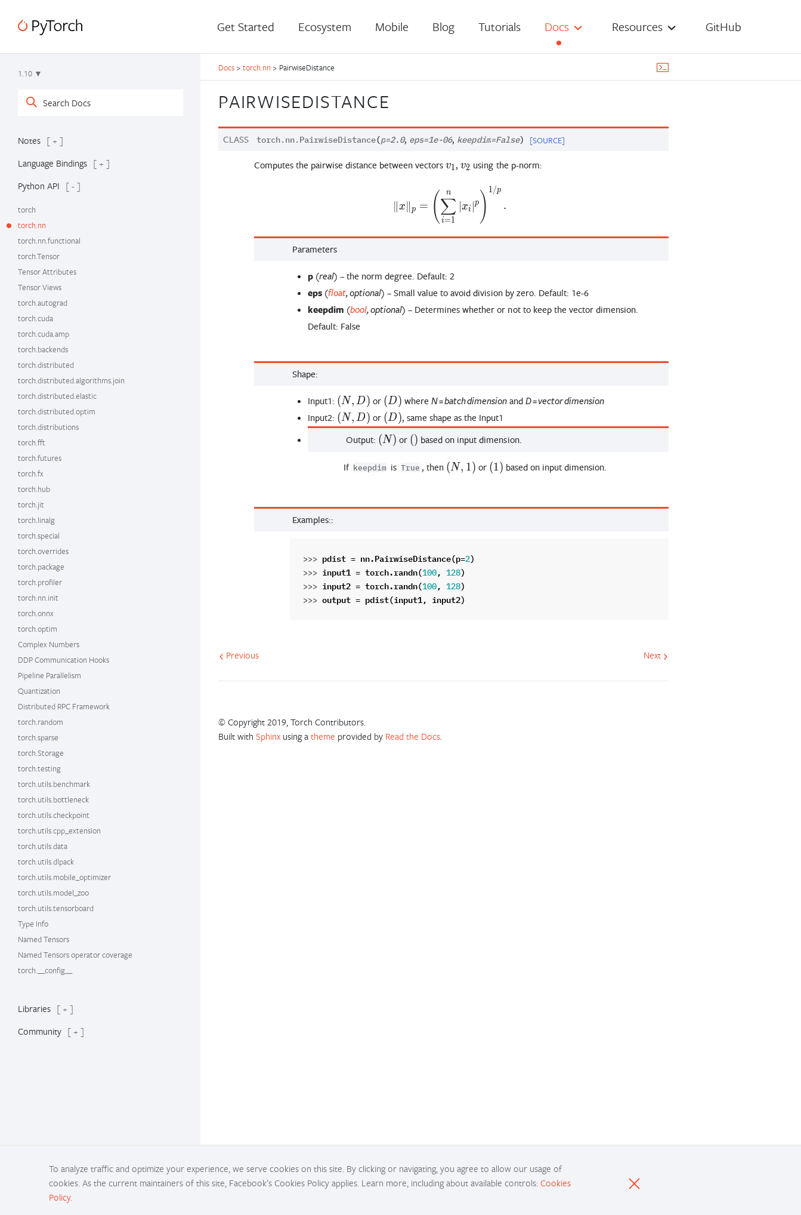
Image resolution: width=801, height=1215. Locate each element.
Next (656, 655)
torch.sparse (38, 737)
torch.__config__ (45, 970)
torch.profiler (40, 582)
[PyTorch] (50, 27)
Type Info (33, 923)
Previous (239, 655)
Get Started (245, 27)
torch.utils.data (42, 846)
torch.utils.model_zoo (53, 892)
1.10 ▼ (30, 73)
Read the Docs (412, 736)
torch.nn (32, 225)
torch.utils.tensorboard (56, 908)
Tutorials (499, 27)
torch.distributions (48, 427)
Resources (637, 27)
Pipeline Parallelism (49, 675)
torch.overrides (43, 551)
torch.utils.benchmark (54, 784)
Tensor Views (39, 287)
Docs (557, 27)
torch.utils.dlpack (46, 861)
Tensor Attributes (47, 271)
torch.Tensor (39, 256)
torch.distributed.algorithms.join (71, 380)
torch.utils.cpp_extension (59, 830)
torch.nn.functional (49, 240)
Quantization (39, 691)
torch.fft (31, 442)
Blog (443, 27)
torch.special (39, 535)
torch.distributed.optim (56, 411)
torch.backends (43, 349)
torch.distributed (46, 365)
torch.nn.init (38, 597)
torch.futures (39, 458)
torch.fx (31, 473)
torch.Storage (41, 753)
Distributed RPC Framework (64, 706)
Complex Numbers (48, 644)
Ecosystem (324, 27)
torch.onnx (36, 613)
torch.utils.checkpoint (53, 815)
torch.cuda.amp (43, 334)
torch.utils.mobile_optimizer (64, 877)
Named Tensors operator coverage (75, 954)
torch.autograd (42, 302)
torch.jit (31, 504)
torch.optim (37, 628)
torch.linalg (36, 520)
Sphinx (268, 736)
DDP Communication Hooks (63, 660)
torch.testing (39, 768)
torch (27, 209)
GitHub (723, 27)
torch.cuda (35, 318)
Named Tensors (43, 939)
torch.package (41, 566)
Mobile (392, 27)
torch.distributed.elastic (57, 396)
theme (323, 736)
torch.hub (34, 489)
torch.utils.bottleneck (53, 799)
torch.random (40, 722)
